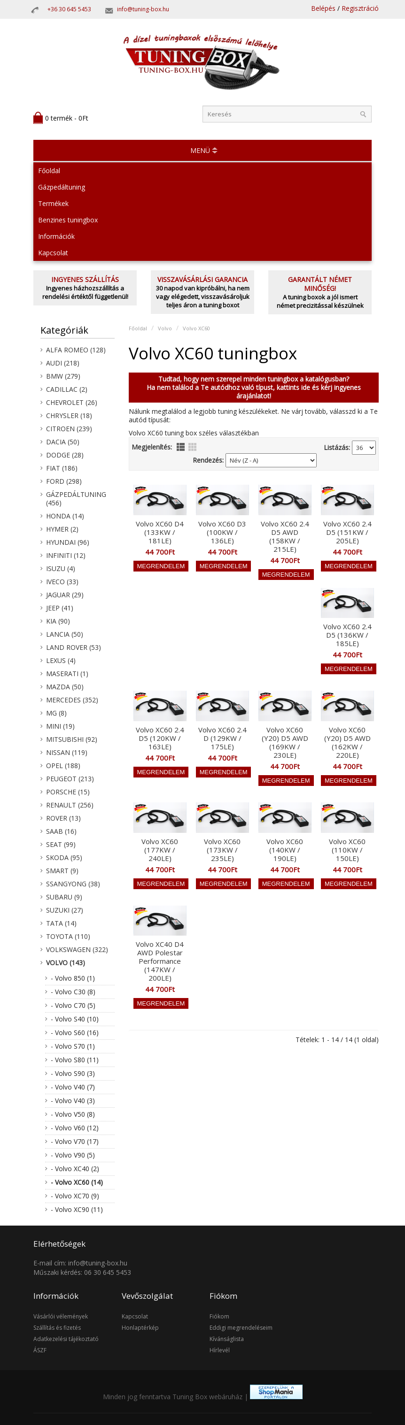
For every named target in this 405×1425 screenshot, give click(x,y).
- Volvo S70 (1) (73, 1046)
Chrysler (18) (69, 415)
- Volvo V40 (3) (73, 1100)
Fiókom (219, 1316)
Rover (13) (63, 818)
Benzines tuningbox (68, 219)
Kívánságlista (227, 1339)
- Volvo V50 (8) (73, 1114)
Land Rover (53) (73, 647)
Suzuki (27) (64, 910)
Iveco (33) (62, 581)
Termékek (53, 203)
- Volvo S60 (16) (75, 1032)
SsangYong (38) (73, 883)
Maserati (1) (67, 673)
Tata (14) (61, 923)
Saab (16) (61, 831)
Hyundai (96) (67, 542)
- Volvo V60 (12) (75, 1127)
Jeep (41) (59, 607)
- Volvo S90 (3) (73, 1073)
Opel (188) (63, 765)
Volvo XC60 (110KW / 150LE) (347, 849)
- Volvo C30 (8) (73, 991)
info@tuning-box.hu (143, 9)
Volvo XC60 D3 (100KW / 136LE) (222, 532)
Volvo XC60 (196, 328)
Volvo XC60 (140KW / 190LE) (284, 849)
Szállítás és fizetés (57, 1328)
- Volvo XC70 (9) (75, 1195)
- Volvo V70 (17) (75, 1141)
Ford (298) (64, 481)
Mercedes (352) (72, 699)
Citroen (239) (69, 428)
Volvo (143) (65, 962)
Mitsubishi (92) (71, 739)
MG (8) (56, 713)
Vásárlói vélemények (60, 1316)
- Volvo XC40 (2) (75, 1168)
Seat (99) (61, 844)
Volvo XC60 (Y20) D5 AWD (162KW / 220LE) (347, 742)
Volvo (165, 328)
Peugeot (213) (70, 778)
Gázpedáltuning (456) (76, 498)
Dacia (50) (62, 441)
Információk (56, 236)
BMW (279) (63, 376)
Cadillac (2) (66, 389)
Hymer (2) (62, 529)
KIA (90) (58, 621)
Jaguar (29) (65, 594)
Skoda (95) (64, 857)
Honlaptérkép (140, 1328)
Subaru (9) (64, 896)
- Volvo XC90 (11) (77, 1209)
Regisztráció (360, 8)
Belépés (323, 8)
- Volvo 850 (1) (73, 978)
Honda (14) (65, 515)
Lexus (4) (61, 660)
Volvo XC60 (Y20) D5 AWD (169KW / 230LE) (285, 742)
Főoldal (49, 170)
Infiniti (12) (66, 555)
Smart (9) (62, 870)
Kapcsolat (53, 252)
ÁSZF (40, 1350)
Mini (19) (60, 726)
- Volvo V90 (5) (73, 1155)
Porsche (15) (68, 791)
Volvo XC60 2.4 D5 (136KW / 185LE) (347, 635)
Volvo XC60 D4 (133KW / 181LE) (160, 532)
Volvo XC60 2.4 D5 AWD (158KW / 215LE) (285, 536)
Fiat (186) (62, 468)
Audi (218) (62, 362)
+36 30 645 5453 (69, 9)
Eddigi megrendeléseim (241, 1328)
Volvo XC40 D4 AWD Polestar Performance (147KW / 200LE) (160, 961)
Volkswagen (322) (77, 949)
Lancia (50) (64, 634)
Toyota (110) (68, 936)
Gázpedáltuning (61, 187)
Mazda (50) (65, 686)
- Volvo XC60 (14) (77, 1182)
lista (181, 447)
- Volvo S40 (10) (75, 1018)
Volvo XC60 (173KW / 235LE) (222, 849)
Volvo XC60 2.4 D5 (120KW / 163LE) (160, 738)
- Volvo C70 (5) (73, 1005)
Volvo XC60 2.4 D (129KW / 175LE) (222, 738)
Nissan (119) (66, 752)
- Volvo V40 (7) (73, 1086)
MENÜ (200, 150)
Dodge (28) (65, 454)
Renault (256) (69, 804)
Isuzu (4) (60, 568)
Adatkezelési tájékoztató (66, 1339)
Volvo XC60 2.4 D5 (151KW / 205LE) (347, 532)
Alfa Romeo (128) (76, 349)
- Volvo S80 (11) (75, 1059)
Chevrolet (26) (71, 402)
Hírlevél (220, 1350)
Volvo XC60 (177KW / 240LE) (159, 849)
